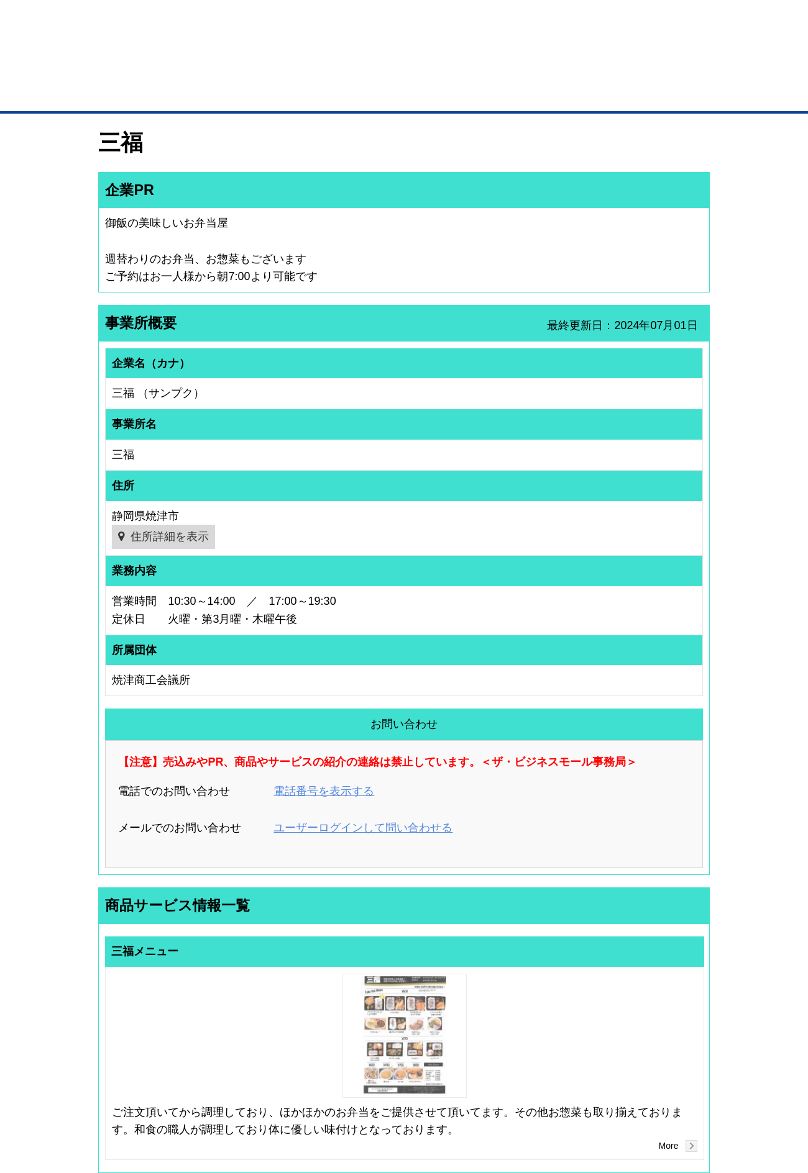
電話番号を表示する (323, 791)
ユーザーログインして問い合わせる (362, 828)
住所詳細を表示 (170, 536)
